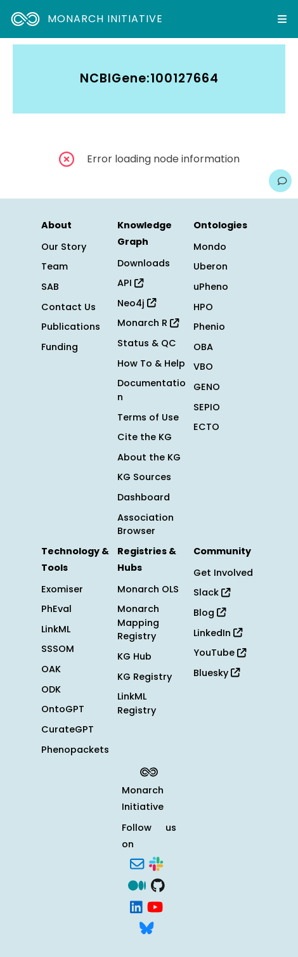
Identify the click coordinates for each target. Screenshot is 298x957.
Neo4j (136, 303)
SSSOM (57, 648)
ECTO (206, 426)
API (130, 283)
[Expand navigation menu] (282, 19)
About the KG (149, 457)
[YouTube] (155, 905)
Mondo (209, 246)
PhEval (56, 608)
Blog (209, 612)
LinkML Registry (136, 703)
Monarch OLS (148, 589)
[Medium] (137, 884)
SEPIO (206, 407)
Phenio (209, 326)
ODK (51, 689)
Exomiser (62, 589)
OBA (203, 347)
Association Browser (145, 524)
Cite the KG (144, 437)
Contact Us (68, 307)
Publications (70, 326)
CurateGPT (67, 729)
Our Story (63, 246)
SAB (50, 286)
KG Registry (144, 676)
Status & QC (146, 343)
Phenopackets (75, 749)
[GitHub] (158, 884)
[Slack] (156, 863)
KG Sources (144, 477)
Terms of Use (148, 417)
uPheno (210, 286)
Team (54, 266)
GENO (206, 387)
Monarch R (148, 322)
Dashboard (143, 497)
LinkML (55, 629)
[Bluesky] (146, 927)
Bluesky (216, 673)
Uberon (210, 266)
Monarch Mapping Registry (138, 622)
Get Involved (223, 572)
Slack (211, 592)
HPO (203, 307)
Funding (59, 347)
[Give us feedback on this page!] (280, 180)
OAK (51, 669)
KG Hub (134, 656)
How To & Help (151, 363)
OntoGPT (62, 709)
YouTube (219, 652)
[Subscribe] (137, 863)
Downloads (143, 263)
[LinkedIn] (136, 905)
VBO (203, 366)
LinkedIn (217, 633)
